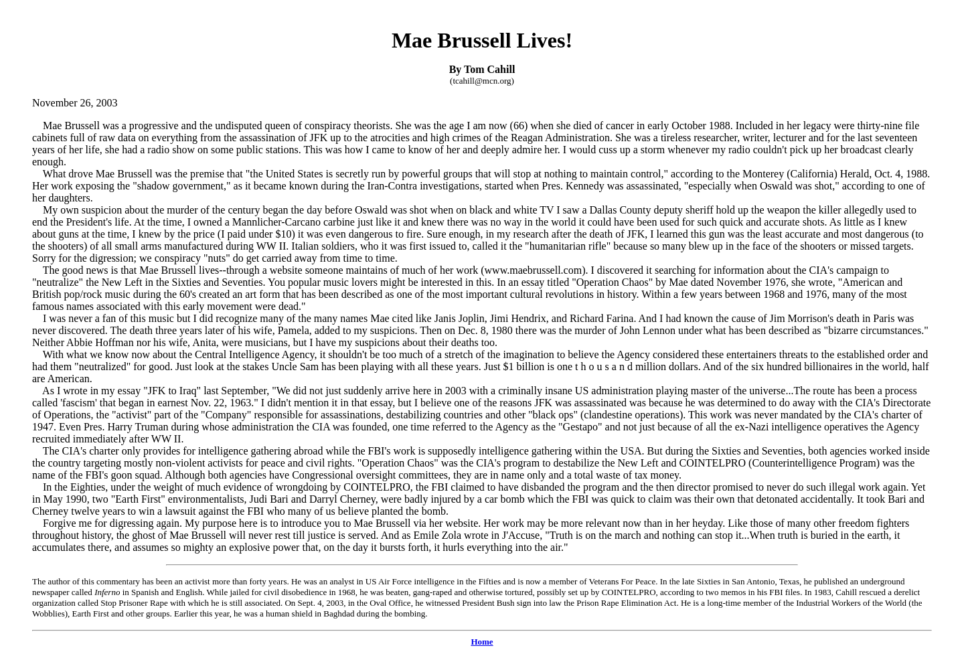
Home (482, 642)
